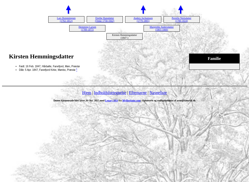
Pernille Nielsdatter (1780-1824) (181, 19)
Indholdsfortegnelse (110, 92)
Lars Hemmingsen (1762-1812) (66, 19)
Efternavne (138, 92)
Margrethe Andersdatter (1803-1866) (162, 28)
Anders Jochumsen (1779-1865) (143, 19)
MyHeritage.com (131, 100)
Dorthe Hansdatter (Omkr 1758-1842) (104, 19)
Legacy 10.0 (111, 100)
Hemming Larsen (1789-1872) (87, 28)
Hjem (86, 92)
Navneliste (158, 92)
